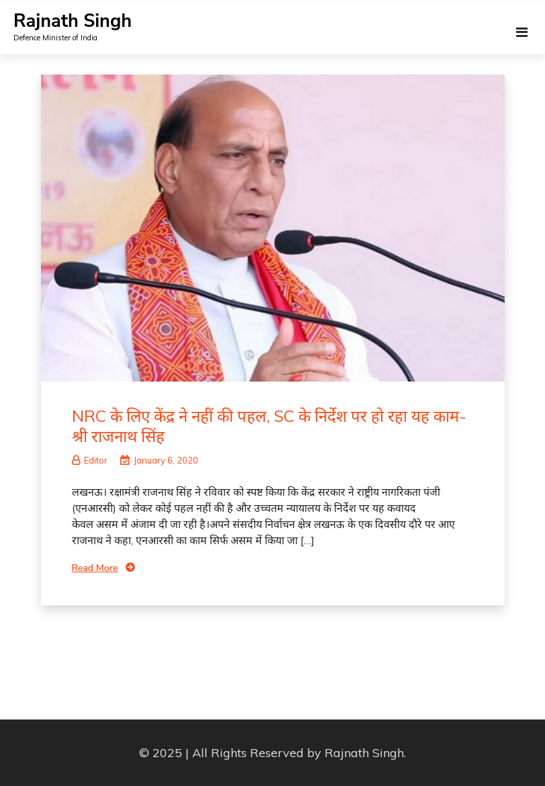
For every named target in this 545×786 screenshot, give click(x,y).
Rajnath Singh (72, 21)
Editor (90, 460)
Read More (95, 568)
